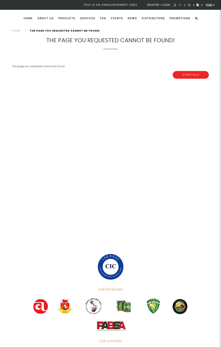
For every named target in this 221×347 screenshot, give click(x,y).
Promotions (180, 18)
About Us (45, 18)
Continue (191, 75)
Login (166, 4)
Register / (154, 4)
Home (28, 18)
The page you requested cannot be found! (65, 31)
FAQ (103, 18)
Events (117, 18)
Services (87, 18)
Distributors (153, 18)
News (132, 18)
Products (66, 18)
